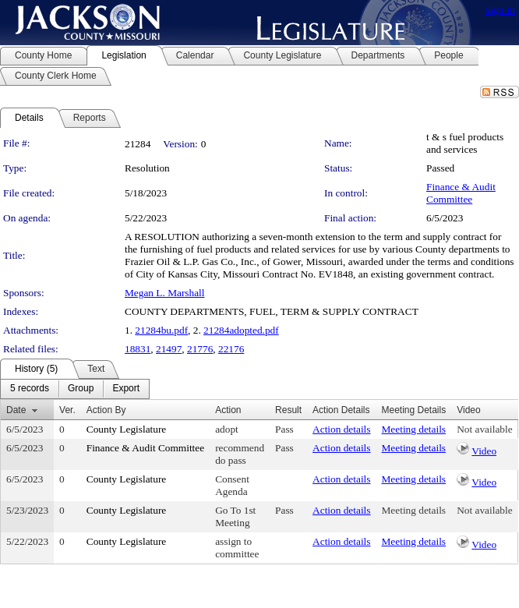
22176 (231, 349)
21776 (200, 349)
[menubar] (75, 389)
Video (483, 451)
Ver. (67, 410)
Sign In (500, 10)
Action (228, 410)
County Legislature (126, 429)
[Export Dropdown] (126, 389)
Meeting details (414, 429)
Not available (484, 429)
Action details (341, 429)
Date (16, 410)
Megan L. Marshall (165, 293)
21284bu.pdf (161, 330)
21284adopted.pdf (241, 330)
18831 (137, 349)
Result (288, 410)
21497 (169, 349)
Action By (106, 410)
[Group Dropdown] (80, 389)
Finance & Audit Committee (461, 193)
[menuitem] (29, 389)
